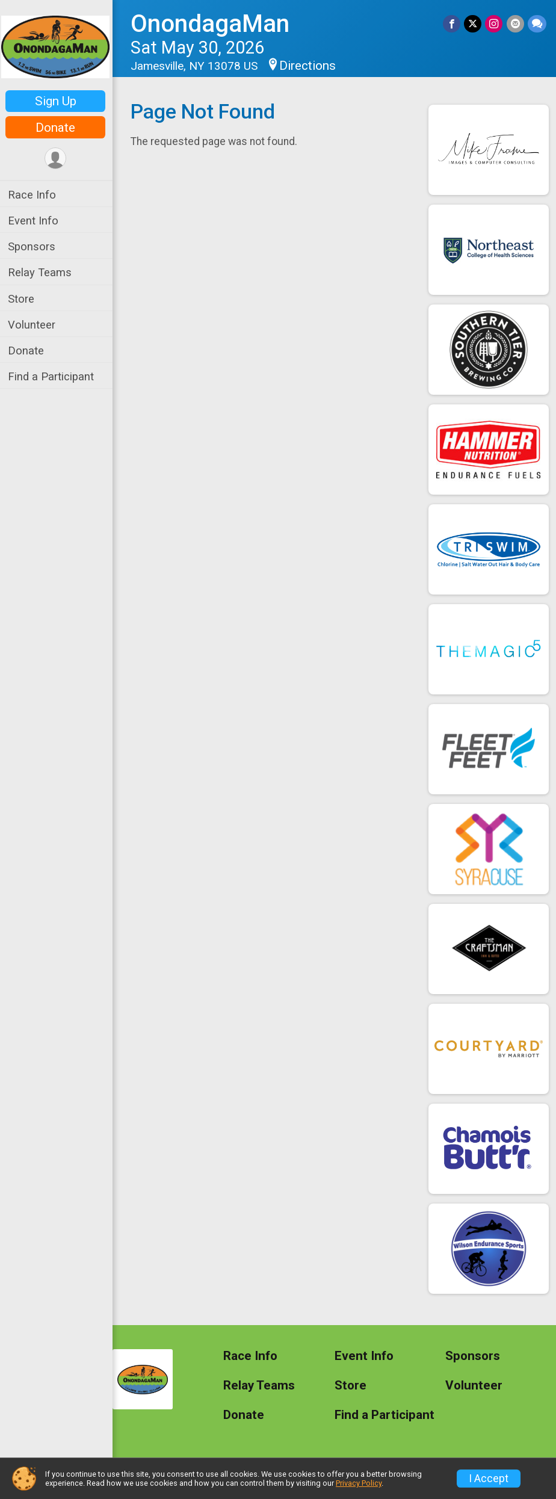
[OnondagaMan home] (57, 46)
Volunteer (33, 324)
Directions (309, 65)
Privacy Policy (358, 1483)
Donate (57, 127)
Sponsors (33, 246)
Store (23, 298)
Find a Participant (53, 376)
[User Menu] (57, 158)
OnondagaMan (211, 24)
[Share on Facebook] (452, 23)
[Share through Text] (537, 23)
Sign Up (57, 101)
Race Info (34, 194)
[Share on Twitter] (473, 23)
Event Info (35, 220)
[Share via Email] (515, 23)
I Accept (488, 1479)
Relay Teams (41, 272)
